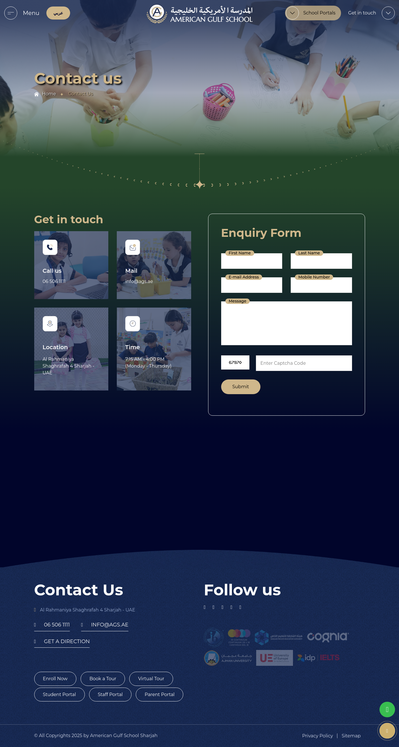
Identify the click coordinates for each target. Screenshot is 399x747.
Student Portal (59, 694)
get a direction (62, 641)
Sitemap (351, 736)
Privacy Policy (317, 736)
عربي (58, 13)
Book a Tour (102, 678)
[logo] (199, 13)
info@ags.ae (139, 281)
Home (49, 93)
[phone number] (387, 731)
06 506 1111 (54, 281)
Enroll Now (55, 678)
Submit (240, 386)
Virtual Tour (151, 678)
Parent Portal (159, 694)
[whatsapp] (387, 709)
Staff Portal (110, 694)
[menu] (10, 13)
